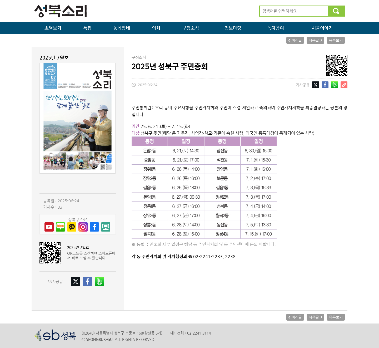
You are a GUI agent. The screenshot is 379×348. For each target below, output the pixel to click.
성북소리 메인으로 (60, 11)
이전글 (297, 40)
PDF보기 (77, 183)
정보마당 (233, 28)
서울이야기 (322, 28)
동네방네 (121, 28)
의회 (156, 28)
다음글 (314, 40)
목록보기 (336, 40)
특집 (87, 28)
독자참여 (275, 28)
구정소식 (190, 28)
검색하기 (336, 11)
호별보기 (52, 28)
